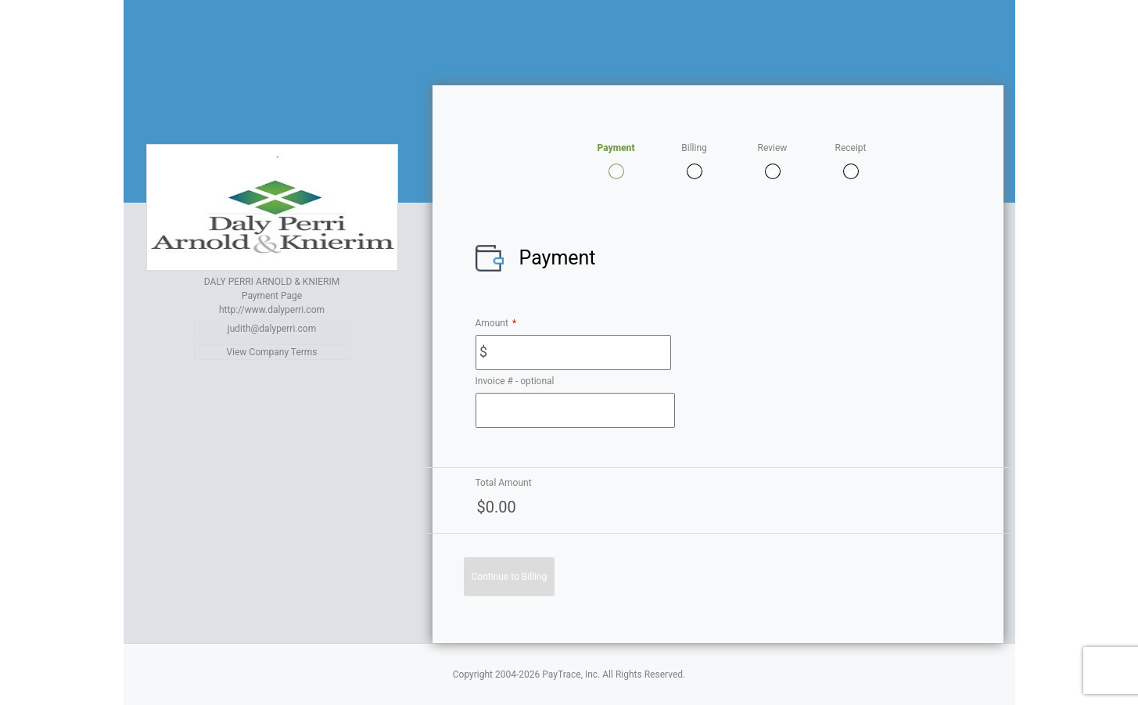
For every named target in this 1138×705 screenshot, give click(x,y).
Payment (615, 147)
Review (773, 147)
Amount (496, 323)
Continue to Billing (509, 576)
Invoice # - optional (515, 381)
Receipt (851, 147)
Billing (694, 147)
